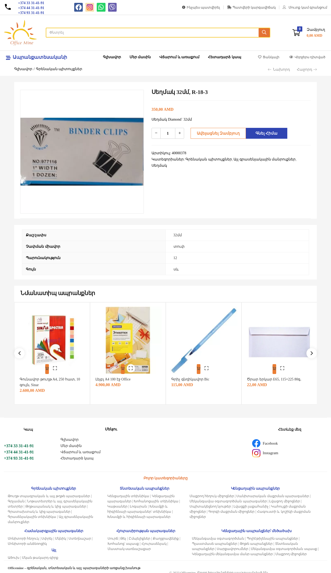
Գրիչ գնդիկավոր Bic (193, 376)
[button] (308, 33)
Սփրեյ (46, 535)
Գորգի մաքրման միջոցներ (231, 508)
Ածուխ (13, 554)
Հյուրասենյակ (154, 540)
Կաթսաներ (117, 503)
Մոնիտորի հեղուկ (23, 535)
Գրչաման (16, 498)
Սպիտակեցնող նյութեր (210, 503)
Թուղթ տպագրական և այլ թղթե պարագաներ (49, 493)
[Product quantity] (167, 133)
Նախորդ (279, 69)
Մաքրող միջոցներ (291, 551)
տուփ (179, 246)
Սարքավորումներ (232, 545)
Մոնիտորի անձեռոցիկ (27, 540)
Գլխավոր (112, 57)
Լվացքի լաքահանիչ (251, 503)
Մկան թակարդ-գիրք (40, 554)
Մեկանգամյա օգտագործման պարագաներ (228, 498)
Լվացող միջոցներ (284, 498)
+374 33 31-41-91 (19, 442)
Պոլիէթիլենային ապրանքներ (272, 535)
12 (175, 258)
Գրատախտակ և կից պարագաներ (39, 508)
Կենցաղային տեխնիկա (128, 493)
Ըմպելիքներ (139, 535)
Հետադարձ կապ (224, 57)
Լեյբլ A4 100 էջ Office (115, 376)
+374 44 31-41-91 (19, 448)
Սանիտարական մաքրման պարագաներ (272, 493)
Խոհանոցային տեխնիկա (156, 498)
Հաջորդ (307, 69)
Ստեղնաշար (80, 535)
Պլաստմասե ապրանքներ (214, 540)
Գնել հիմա (265, 133)
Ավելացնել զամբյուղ (216, 133)
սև (176, 269)
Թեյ (123, 535)
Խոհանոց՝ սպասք (123, 540)
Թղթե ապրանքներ (256, 540)
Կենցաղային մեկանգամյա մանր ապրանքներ (232, 551)
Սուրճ (113, 535)
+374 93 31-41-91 (19, 455)
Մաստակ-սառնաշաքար (129, 545)
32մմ (178, 235)
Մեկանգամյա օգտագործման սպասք (284, 545)
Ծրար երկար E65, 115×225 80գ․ (276, 376)
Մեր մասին (140, 57)
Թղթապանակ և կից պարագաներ (55, 503)
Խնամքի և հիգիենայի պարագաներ (139, 513)
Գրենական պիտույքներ (59, 69)
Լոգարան (138, 503)
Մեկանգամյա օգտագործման (218, 535)
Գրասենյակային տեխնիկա (32, 513)
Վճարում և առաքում (179, 57)
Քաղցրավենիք (166, 535)
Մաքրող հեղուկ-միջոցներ (212, 493)
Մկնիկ (60, 535)
